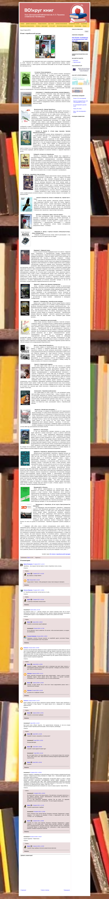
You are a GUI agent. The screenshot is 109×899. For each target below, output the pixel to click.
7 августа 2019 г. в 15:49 (37, 682)
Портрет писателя (42, 23)
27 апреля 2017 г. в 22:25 (38, 573)
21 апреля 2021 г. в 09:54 (38, 820)
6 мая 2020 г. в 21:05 (34, 723)
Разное (84, 26)
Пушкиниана (84, 23)
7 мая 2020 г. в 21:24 (38, 753)
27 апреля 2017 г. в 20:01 (38, 590)
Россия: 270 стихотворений (79, 98)
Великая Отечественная (61, 23)
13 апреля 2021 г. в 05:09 (35, 772)
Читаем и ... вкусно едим (41, 26)
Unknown (26, 647)
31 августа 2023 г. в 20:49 (38, 846)
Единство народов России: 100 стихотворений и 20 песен (80, 101)
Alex (28, 579)
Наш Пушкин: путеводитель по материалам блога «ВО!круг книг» (80, 39)
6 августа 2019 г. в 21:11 (37, 673)
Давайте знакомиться (31, 23)
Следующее (23, 890)
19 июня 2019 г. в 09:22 (42, 636)
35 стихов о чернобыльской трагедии (60, 554)
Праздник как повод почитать (27, 26)
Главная (22, 23)
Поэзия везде (78, 26)
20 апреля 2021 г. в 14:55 (39, 811)
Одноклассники (76, 62)
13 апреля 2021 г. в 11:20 (38, 805)
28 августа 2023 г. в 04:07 (36, 836)
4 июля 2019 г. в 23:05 (37, 664)
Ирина (28, 557)
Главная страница (45, 890)
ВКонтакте (75, 60)
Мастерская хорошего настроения (65, 26)
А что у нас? (52, 26)
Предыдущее (67, 890)
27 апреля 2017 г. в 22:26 (38, 599)
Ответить (26, 568)
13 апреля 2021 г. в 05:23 (39, 793)
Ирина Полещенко (28, 564)
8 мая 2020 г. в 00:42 (37, 762)
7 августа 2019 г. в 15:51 (37, 712)
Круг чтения (51, 23)
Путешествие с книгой (74, 23)
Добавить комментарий (26, 855)
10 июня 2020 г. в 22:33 (37, 690)
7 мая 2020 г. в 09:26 (37, 746)
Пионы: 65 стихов (77, 108)
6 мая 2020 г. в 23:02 (38, 740)
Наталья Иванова (28, 590)
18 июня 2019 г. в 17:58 (39, 628)
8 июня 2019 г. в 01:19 (35, 609)
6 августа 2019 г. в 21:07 (34, 700)
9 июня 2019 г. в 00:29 (37, 622)
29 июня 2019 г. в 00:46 (34, 647)
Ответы (27, 571)
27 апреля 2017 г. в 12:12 (38, 564)
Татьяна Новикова (31, 636)
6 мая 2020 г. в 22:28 (37, 734)
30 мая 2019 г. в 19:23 (35, 579)
